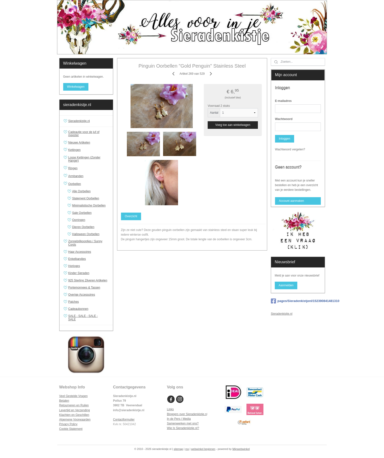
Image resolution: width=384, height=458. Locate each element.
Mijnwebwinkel (241, 448)
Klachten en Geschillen (74, 415)
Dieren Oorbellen (83, 227)
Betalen (64, 400)
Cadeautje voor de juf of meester (83, 133)
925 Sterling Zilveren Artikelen (87, 280)
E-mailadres (283, 101)
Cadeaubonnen (78, 309)
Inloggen (284, 138)
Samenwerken (176, 423)
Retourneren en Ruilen (74, 405)
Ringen (88, 168)
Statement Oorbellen (85, 198)
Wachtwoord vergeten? (290, 149)
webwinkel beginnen (203, 448)
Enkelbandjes (77, 259)
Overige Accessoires (81, 294)
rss (187, 448)
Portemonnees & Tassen (84, 287)
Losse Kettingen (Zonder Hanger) (84, 159)
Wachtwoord (284, 119)
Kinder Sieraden (78, 273)
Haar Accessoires (79, 251)
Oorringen (78, 220)
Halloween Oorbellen (85, 234)
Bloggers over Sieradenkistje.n (187, 414)
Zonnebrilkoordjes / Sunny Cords (85, 243)
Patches (73, 301)
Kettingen (88, 150)
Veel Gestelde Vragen (73, 396)
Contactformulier (124, 419)
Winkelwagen (75, 86)
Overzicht (131, 216)
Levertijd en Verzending (74, 410)
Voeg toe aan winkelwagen (232, 125)
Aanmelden (286, 285)
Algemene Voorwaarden (75, 419)
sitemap (178, 448)
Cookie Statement (71, 429)
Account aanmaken (291, 201)
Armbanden (88, 176)
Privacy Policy (68, 424)
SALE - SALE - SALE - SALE (88, 317)
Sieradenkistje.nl (79, 121)
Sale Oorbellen (82, 213)
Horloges (74, 266)
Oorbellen (88, 184)
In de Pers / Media (179, 419)
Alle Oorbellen (81, 191)
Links (170, 409)
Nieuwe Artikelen (79, 142)
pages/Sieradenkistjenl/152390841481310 (298, 301)
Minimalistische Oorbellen (89, 205)
